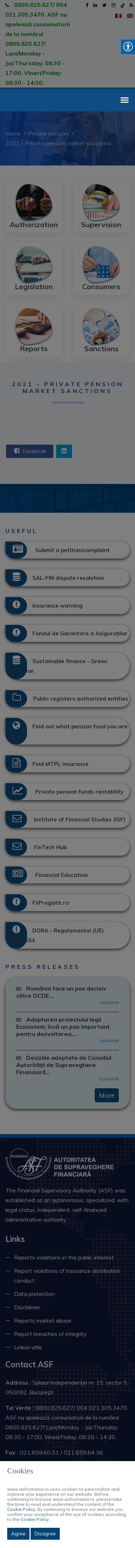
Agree (18, 1533)
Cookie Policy (21, 1509)
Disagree (45, 1533)
